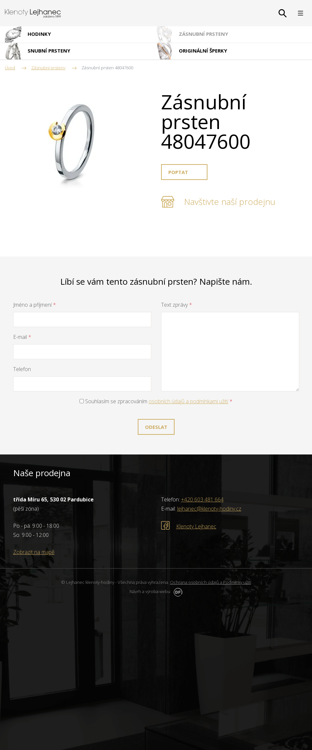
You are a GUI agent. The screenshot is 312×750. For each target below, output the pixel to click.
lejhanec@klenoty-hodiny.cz (209, 508)
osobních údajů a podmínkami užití (188, 401)
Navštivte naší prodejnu (229, 202)
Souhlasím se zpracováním (156, 401)
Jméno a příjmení (34, 304)
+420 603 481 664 (202, 499)
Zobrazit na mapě (34, 552)
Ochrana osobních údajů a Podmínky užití (210, 582)
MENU (300, 13)
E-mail (22, 337)
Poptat (178, 172)
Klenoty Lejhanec (196, 526)
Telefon (22, 369)
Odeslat (156, 427)
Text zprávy (176, 304)
